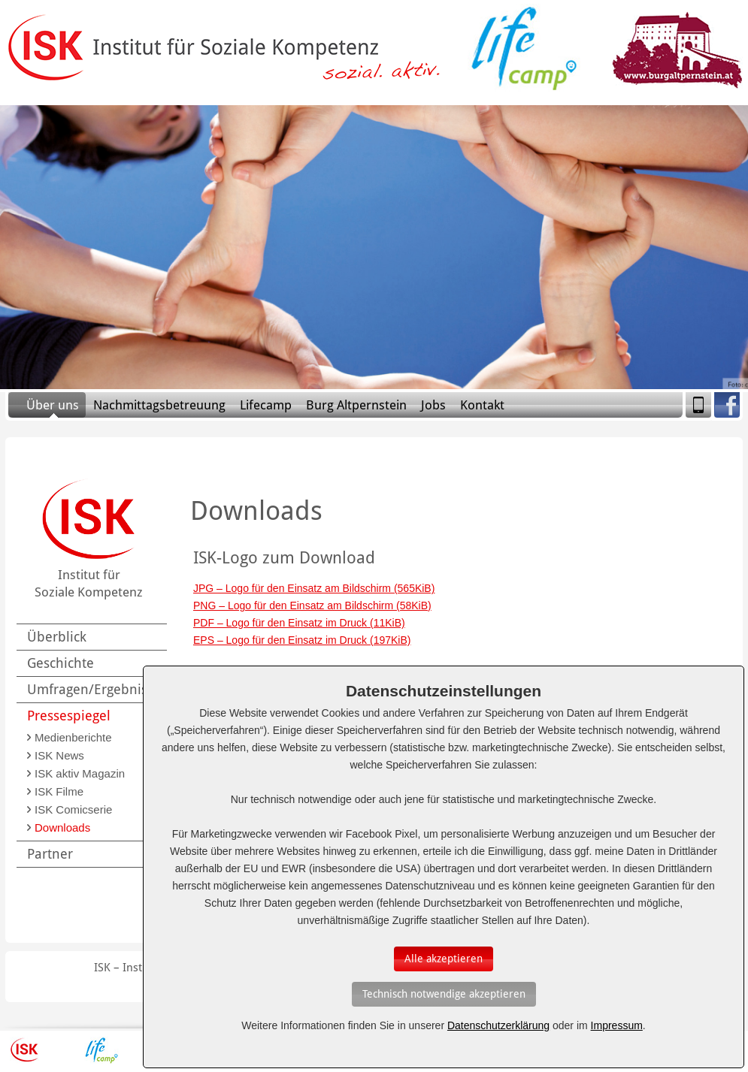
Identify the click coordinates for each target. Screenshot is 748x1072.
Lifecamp (266, 404)
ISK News (59, 755)
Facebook (727, 405)
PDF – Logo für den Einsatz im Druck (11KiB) (299, 623)
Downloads (62, 827)
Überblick (56, 637)
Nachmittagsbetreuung (159, 404)
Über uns (52, 404)
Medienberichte (73, 737)
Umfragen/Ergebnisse (94, 689)
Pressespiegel (69, 715)
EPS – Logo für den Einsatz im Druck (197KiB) (301, 640)
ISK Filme (59, 791)
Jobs (433, 404)
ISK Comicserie (73, 809)
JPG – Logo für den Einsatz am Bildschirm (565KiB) (314, 588)
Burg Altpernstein (356, 404)
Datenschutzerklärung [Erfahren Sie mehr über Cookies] (498, 1025)
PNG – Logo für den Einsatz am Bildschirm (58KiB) (312, 605)
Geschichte (60, 663)
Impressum (617, 1025)
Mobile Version (698, 405)
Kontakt (482, 404)
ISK (24, 1050)
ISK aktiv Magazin (80, 773)
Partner (50, 854)
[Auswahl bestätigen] (443, 959)
